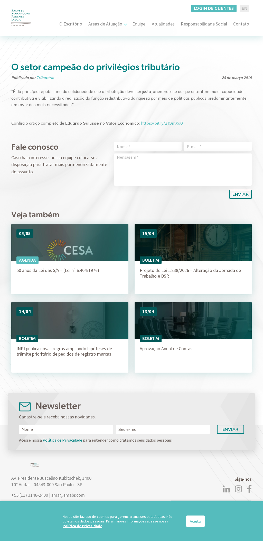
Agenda (27, 260)
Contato (241, 24)
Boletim (150, 260)
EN (245, 8)
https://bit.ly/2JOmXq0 (162, 123)
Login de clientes (214, 8)
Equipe (138, 24)
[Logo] (21, 18)
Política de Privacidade (62, 440)
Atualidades (163, 24)
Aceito (195, 521)
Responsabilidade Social (204, 24)
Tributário (45, 77)
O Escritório (70, 24)
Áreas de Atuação (105, 24)
